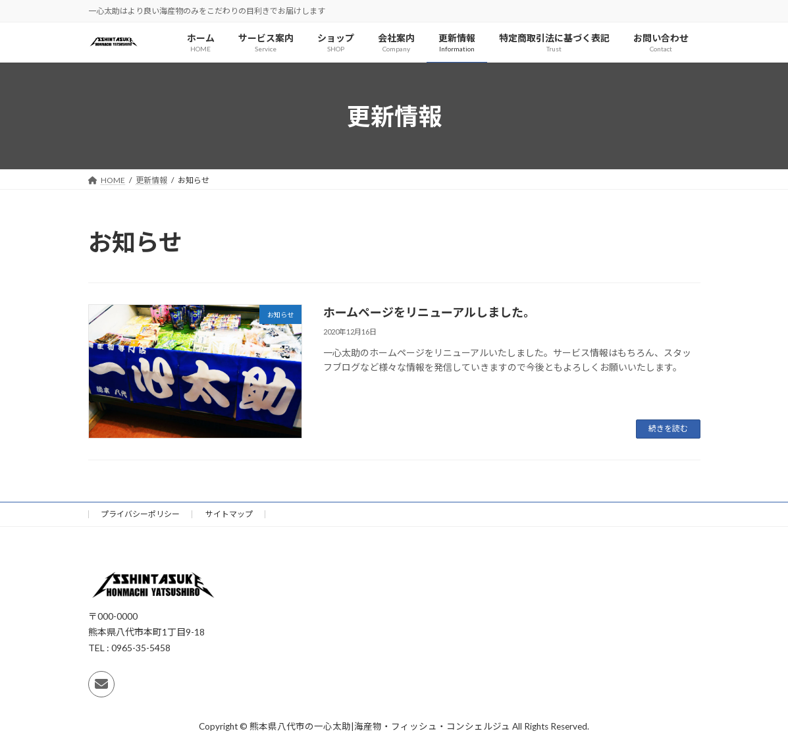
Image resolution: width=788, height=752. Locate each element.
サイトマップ (229, 514)
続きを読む (668, 428)
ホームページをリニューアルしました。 (429, 312)
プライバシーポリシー (140, 514)
